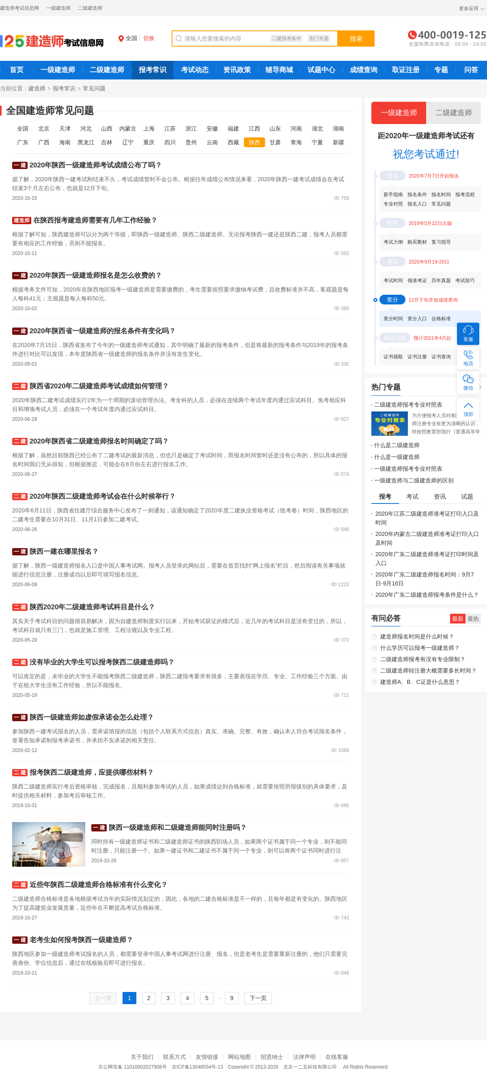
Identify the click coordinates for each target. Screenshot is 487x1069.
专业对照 (393, 204)
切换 (149, 38)
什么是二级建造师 (397, 445)
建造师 (36, 88)
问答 (471, 70)
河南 (296, 128)
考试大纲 (393, 242)
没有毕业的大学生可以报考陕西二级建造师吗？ (102, 662)
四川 (170, 142)
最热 (473, 618)
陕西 (254, 142)
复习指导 (441, 242)
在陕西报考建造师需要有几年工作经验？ (95, 220)
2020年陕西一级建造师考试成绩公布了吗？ (96, 165)
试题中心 (321, 70)
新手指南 (393, 194)
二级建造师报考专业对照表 (408, 404)
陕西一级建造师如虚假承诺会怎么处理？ (92, 717)
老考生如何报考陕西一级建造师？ (81, 940)
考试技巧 (465, 280)
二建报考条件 (286, 38)
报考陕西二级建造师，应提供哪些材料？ (92, 772)
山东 (275, 128)
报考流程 (465, 194)
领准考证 (417, 280)
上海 (149, 128)
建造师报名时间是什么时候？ (417, 636)
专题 (441, 70)
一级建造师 (58, 8)
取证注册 (406, 70)
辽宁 (128, 142)
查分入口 (417, 318)
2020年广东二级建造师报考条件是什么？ (427, 594)
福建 (233, 128)
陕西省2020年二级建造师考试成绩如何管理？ (99, 386)
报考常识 (152, 70)
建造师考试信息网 (19, 8)
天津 (65, 128)
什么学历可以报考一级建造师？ (420, 648)
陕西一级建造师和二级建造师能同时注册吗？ (178, 827)
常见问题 (441, 204)
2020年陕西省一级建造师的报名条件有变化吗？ (103, 331)
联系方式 (174, 1057)
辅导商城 (279, 70)
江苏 (170, 128)
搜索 (356, 38)
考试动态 (195, 70)
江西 (254, 128)
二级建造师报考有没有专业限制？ (422, 659)
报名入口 (417, 204)
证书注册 (417, 357)
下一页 (258, 998)
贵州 (191, 142)
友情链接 (207, 1057)
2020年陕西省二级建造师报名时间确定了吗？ (99, 441)
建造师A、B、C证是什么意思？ (420, 682)
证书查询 (441, 357)
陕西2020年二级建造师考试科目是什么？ (92, 607)
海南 (65, 142)
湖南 (338, 128)
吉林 (106, 142)
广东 (22, 142)
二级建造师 (90, 8)
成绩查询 (363, 70)
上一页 (103, 998)
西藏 (233, 142)
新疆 (338, 142)
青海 (296, 142)
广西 (44, 142)
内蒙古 (127, 128)
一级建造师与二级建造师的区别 (414, 480)
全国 (128, 38)
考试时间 (393, 280)
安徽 (212, 128)
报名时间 (441, 194)
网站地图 (239, 1057)
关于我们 (142, 1057)
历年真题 (441, 280)
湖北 (317, 128)
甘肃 (275, 142)
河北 (86, 128)
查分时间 (393, 318)
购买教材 (417, 242)
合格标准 (441, 318)
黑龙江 (86, 142)
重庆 (149, 142)
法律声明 (304, 1057)
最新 (457, 618)
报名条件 (417, 194)
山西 (106, 128)
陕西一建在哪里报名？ (64, 551)
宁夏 (317, 142)
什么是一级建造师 (397, 457)
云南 (212, 142)
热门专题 (319, 38)
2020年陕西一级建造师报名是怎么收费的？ (96, 275)
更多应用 (468, 8)
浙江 (191, 128)
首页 (17, 70)
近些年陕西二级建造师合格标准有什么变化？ (99, 885)
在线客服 (336, 1057)
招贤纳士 (272, 1057)
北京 (44, 128)
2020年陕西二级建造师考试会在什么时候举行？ (103, 496)
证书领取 (393, 357)
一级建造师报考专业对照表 (408, 468)
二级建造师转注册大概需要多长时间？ (428, 670)
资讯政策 (237, 70)
